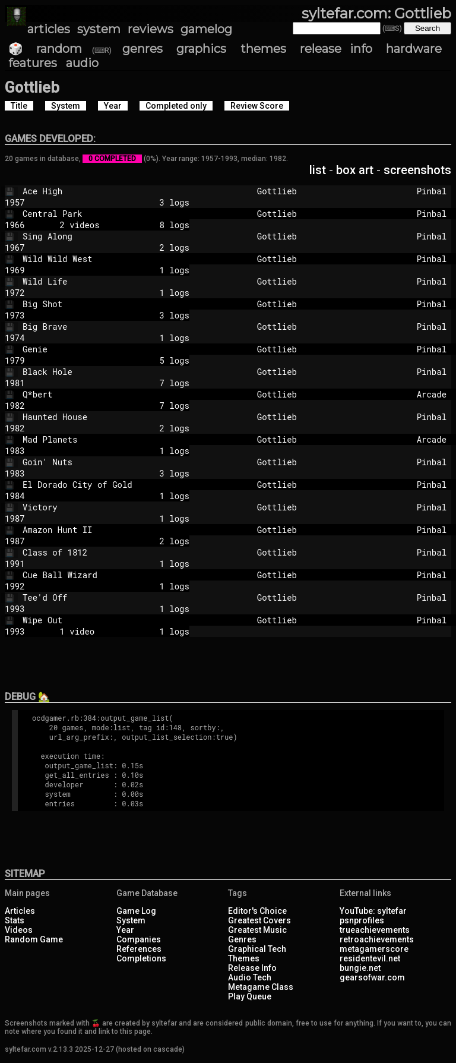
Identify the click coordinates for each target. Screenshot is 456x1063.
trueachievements (375, 930)
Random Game (34, 939)
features (32, 63)
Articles (20, 911)
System (130, 920)
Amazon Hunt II (122, 529)
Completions (141, 958)
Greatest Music (257, 930)
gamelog (206, 29)
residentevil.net (370, 958)
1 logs (117, 270)
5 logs (117, 360)
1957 (15, 202)
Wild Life (122, 281)
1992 (15, 586)
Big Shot (122, 304)
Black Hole (122, 371)
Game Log (136, 911)
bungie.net (360, 968)
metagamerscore (374, 949)
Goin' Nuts (122, 462)
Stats (14, 920)
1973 (15, 315)
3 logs (117, 202)
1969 (15, 270)
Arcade (431, 394)
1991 (15, 563)
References (139, 949)
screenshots (417, 170)
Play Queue (249, 996)
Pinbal (431, 191)
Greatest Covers (259, 920)
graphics (201, 49)
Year (125, 930)
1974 (15, 337)
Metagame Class (260, 987)
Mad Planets (122, 439)
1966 (15, 225)
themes (263, 49)
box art (354, 170)
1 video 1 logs (117, 631)
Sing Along (122, 236)
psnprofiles (362, 920)
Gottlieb (332, 191)
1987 (15, 518)
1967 (15, 247)
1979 (15, 360)
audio (82, 63)
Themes (243, 958)
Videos (19, 930)
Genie (122, 349)
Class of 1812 (122, 552)
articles (48, 29)
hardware (414, 49)
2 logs (117, 247)
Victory (122, 507)
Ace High (122, 191)
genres (142, 49)
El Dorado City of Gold (122, 484)
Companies (138, 939)
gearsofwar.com (372, 977)
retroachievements (377, 939)
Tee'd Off (122, 597)
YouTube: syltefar (373, 911)
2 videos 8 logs (117, 225)
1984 (15, 495)
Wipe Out (122, 620)
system (99, 29)
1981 (15, 383)
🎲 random (45, 49)
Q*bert (122, 394)
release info (336, 49)
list (317, 170)
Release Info (252, 968)
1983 (15, 450)
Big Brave (122, 326)
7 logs (117, 383)
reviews (150, 29)
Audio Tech (249, 977)
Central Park (122, 213)
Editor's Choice (257, 911)
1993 (15, 608)
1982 (15, 405)
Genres (242, 939)
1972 (15, 292)
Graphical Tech (257, 949)
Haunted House (122, 416)
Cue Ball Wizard (122, 575)
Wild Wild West (122, 258)
